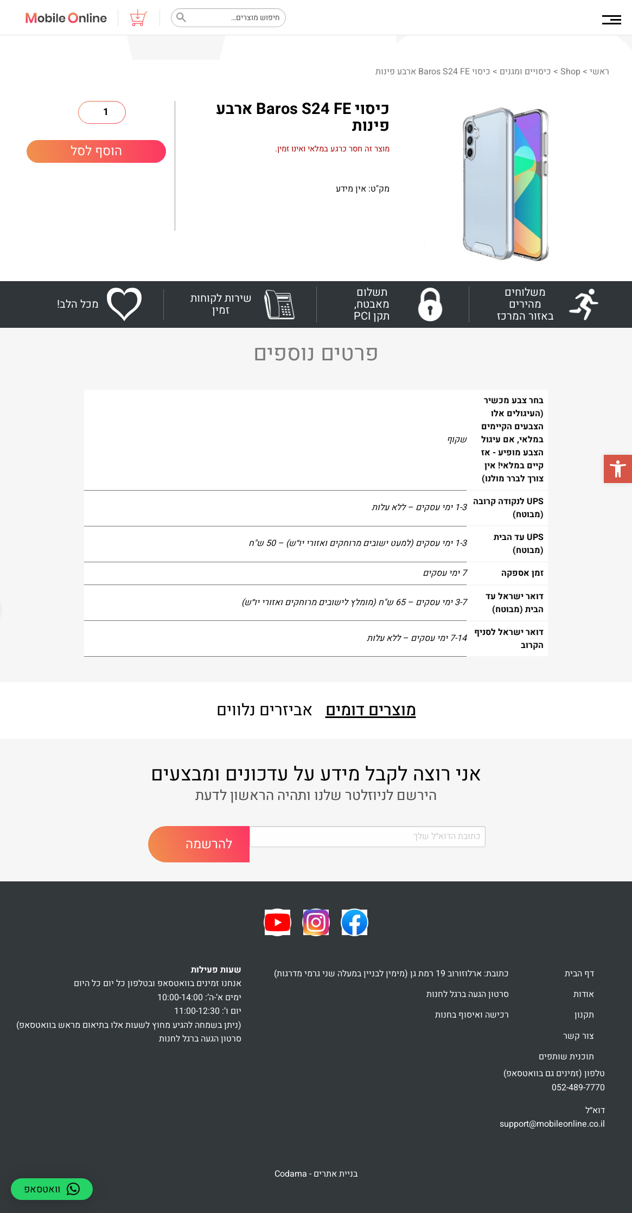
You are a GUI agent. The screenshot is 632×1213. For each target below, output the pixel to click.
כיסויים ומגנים (525, 71)
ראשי (599, 71)
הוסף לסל (96, 151)
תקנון (584, 1014)
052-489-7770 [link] (578, 1087)
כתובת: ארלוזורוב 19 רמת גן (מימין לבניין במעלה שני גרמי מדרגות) (391, 973)
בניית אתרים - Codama (316, 1173)
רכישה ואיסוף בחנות (472, 1014)
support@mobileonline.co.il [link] (552, 1124)
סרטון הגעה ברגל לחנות (467, 994)
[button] (618, 469)
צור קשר (578, 1036)
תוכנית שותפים (566, 1056)
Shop (570, 71)
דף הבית (579, 973)
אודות (583, 994)
